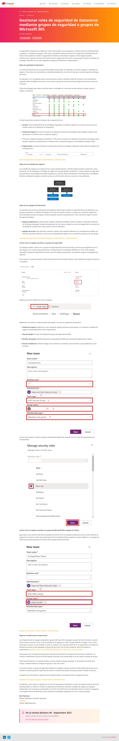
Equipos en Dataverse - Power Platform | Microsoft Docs (39, 631)
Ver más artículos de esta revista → (38, 720)
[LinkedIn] (4, 737)
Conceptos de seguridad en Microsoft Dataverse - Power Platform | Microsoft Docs (48, 238)
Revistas (21, 15)
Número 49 (30, 15)
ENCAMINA (112, 737)
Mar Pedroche (27, 34)
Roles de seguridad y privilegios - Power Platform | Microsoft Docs (42, 160)
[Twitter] (8, 737)
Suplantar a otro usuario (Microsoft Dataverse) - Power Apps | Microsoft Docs (56, 650)
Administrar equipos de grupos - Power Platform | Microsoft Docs (42, 680)
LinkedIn (22, 701)
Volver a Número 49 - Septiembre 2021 (34, 12)
